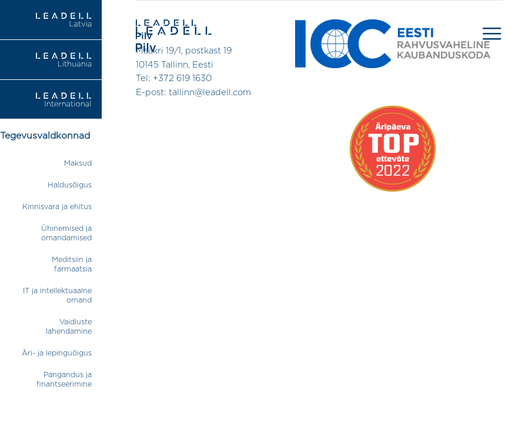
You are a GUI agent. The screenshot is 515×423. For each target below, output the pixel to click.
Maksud (78, 163)
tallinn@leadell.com (210, 92)
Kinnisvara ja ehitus (57, 207)
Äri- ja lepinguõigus (57, 353)
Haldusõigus (70, 185)
